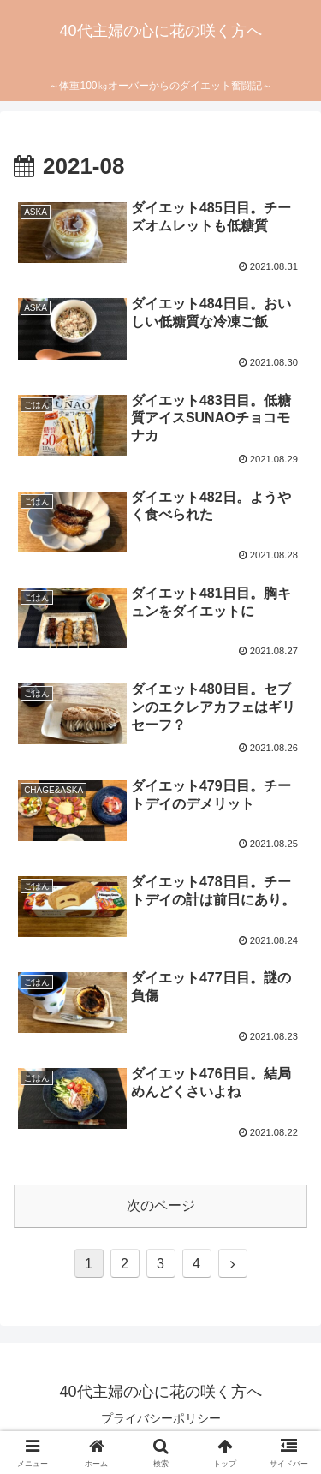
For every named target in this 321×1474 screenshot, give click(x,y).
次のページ (161, 1205)
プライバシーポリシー (161, 1418)
